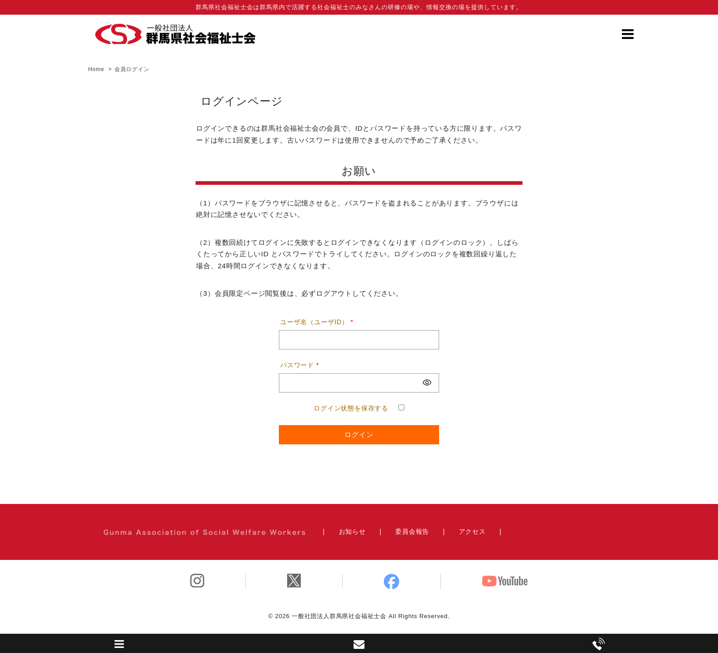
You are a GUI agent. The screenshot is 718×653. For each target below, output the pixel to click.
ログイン (359, 434)
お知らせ (352, 531)
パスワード (299, 365)
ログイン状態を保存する (351, 408)
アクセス (472, 531)
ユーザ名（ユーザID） (317, 322)
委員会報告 (412, 531)
